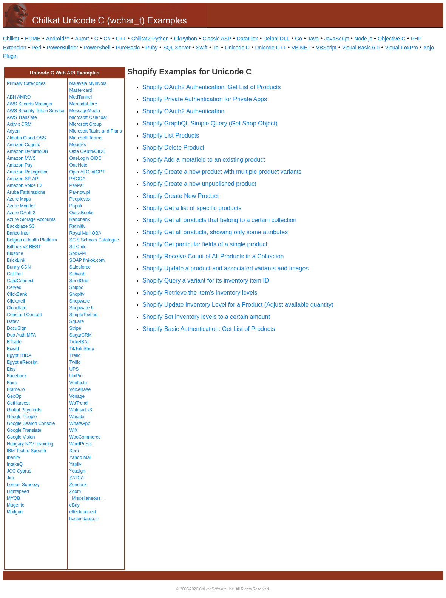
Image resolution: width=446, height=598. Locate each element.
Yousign (77, 471)
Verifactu (78, 382)
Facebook (17, 376)
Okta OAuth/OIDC (87, 151)
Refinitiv (77, 226)
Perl (36, 48)
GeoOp (14, 396)
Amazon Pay (19, 165)
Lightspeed (18, 491)
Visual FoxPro (401, 48)
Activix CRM (19, 124)
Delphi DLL (276, 39)
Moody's (77, 144)
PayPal (76, 185)
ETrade (14, 342)
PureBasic (128, 48)
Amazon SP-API (23, 178)
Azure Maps (19, 199)
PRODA (77, 178)
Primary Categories (26, 83)
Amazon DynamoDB (27, 151)
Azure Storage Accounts (31, 219)
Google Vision (21, 437)
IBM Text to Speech (26, 450)
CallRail (14, 274)
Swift (201, 48)
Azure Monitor (21, 206)
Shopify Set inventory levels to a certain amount (206, 317)
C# (106, 39)
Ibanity (13, 457)
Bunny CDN (19, 267)
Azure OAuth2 (21, 212)
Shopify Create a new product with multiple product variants (222, 171)
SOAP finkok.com (87, 260)
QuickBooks (81, 212)
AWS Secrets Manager (30, 104)
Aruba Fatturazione (26, 192)
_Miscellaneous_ (86, 498)
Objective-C (391, 39)
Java (313, 39)
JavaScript (336, 39)
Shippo (76, 287)
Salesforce (80, 267)
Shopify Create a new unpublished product (199, 184)
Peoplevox (80, 199)
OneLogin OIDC (85, 158)
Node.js (363, 39)
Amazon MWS (21, 158)
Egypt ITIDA (19, 355)
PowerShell (96, 48)
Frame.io (16, 389)
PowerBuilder (62, 48)
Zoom (75, 491)
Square (76, 321)
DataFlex (247, 39)
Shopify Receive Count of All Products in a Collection (213, 256)
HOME (32, 39)
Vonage (77, 396)
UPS (74, 369)
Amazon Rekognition (28, 172)
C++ (121, 39)
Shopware (79, 301)
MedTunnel (80, 97)
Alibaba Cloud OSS (26, 138)
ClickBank (17, 294)
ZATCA (76, 478)
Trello (75, 355)
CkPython (185, 39)
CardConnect (20, 280)
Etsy (11, 369)
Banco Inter (18, 233)
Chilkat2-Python (150, 39)
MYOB (13, 498)
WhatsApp (79, 423)
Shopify (77, 294)
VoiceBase (80, 389)
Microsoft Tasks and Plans (95, 131)
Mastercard (80, 90)
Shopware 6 (81, 308)
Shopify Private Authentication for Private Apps (204, 99)
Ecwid (13, 348)
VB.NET (301, 48)
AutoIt (82, 39)
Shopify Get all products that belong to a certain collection (219, 220)
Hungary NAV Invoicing (30, 444)
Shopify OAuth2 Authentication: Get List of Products (211, 87)
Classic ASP (216, 39)
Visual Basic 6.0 (361, 48)
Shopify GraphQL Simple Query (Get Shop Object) (210, 123)
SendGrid (79, 280)
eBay (74, 505)
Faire (12, 382)
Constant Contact (24, 314)
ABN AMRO (19, 97)
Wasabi (77, 416)
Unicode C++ (270, 48)
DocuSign (16, 328)
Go (298, 39)
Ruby (151, 48)
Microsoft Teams (85, 138)
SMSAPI (77, 253)
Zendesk (78, 484)
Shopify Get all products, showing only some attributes (215, 232)
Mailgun (15, 512)
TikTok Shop (81, 348)
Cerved (14, 287)
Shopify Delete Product (173, 147)
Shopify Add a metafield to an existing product (203, 159)
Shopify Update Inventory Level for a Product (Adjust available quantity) (237, 304)
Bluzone (15, 253)
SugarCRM (80, 335)
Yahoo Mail (80, 457)
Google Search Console (31, 423)
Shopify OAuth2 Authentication (183, 111)
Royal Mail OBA (85, 233)
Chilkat (11, 39)
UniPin (76, 376)
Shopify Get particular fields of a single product (204, 244)
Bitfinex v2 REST (24, 246)
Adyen (13, 131)
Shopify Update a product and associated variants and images (225, 268)
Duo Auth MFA (21, 335)
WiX (73, 430)
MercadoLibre (83, 104)
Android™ (57, 39)
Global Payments (24, 410)
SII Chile (77, 246)
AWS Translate (22, 117)
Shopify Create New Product (180, 196)
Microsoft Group (85, 124)
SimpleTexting (83, 314)
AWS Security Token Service (35, 110)
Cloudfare (16, 308)
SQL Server (177, 48)
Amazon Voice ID (24, 185)
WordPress (80, 444)
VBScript (326, 48)
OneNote (78, 165)
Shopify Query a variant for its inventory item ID (205, 280)
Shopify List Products (170, 135)
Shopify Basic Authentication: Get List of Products (208, 329)
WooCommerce (85, 437)
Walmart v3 (80, 410)
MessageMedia (84, 110)
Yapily (75, 464)
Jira (10, 478)
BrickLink (16, 260)
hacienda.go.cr (84, 518)
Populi (75, 206)
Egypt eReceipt (22, 362)
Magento (16, 505)
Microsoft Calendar (88, 117)
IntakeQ (15, 464)
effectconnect (82, 512)
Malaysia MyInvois (87, 83)
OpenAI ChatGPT (87, 172)
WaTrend (78, 403)
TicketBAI (79, 342)
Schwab (77, 274)
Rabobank (79, 219)
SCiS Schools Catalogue (94, 240)
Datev (13, 321)
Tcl (216, 48)
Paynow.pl (79, 192)
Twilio (75, 362)
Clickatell (16, 301)
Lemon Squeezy (23, 484)
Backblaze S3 (20, 226)
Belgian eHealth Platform (32, 240)
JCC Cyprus (19, 471)
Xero (74, 450)
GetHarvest (18, 403)
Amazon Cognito (23, 144)
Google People (22, 416)
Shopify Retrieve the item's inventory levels (200, 292)
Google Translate (24, 430)
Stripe (75, 328)
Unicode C (237, 48)
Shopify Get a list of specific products (191, 208)
